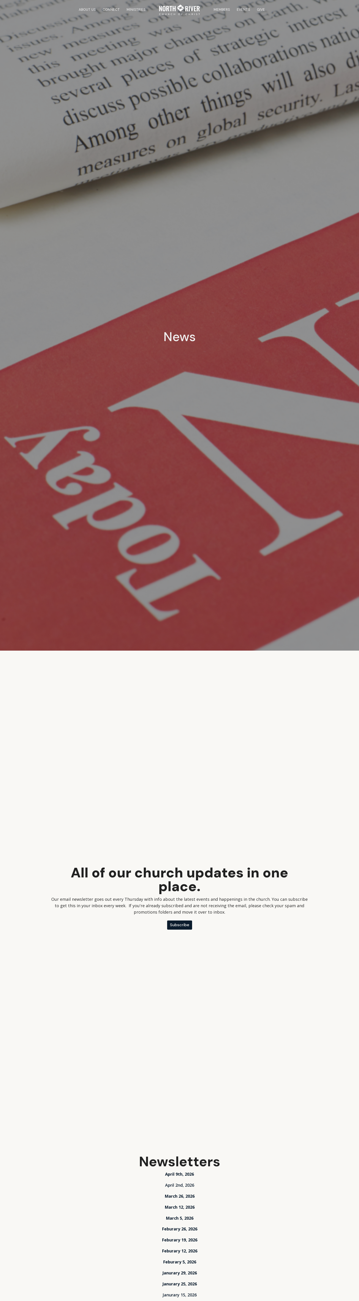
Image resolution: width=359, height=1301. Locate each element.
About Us (87, 9)
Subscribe (179, 925)
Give (261, 9)
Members (222, 9)
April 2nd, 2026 (179, 1185)
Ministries (136, 9)
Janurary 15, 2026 (180, 1295)
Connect (111, 9)
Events (243, 9)
